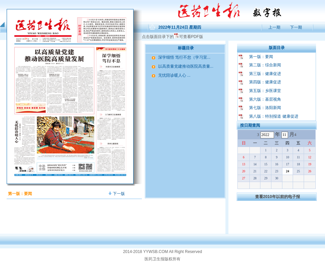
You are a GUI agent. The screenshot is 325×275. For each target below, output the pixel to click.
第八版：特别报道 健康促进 (273, 116)
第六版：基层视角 (265, 99)
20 (243, 171)
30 (276, 178)
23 (276, 171)
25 (298, 171)
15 (265, 164)
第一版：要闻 (261, 56)
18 (298, 164)
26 (309, 171)
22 (265, 171)
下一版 (117, 193)
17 (287, 164)
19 (309, 164)
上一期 (273, 27)
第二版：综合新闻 (265, 65)
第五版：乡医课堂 (265, 90)
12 (309, 157)
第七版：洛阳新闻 (265, 107)
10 (287, 157)
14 (254, 164)
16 (276, 164)
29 (265, 178)
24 (287, 171)
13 (243, 164)
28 (254, 178)
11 (298, 157)
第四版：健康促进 (265, 82)
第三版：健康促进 (265, 73)
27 (243, 178)
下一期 (296, 27)
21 (254, 171)
